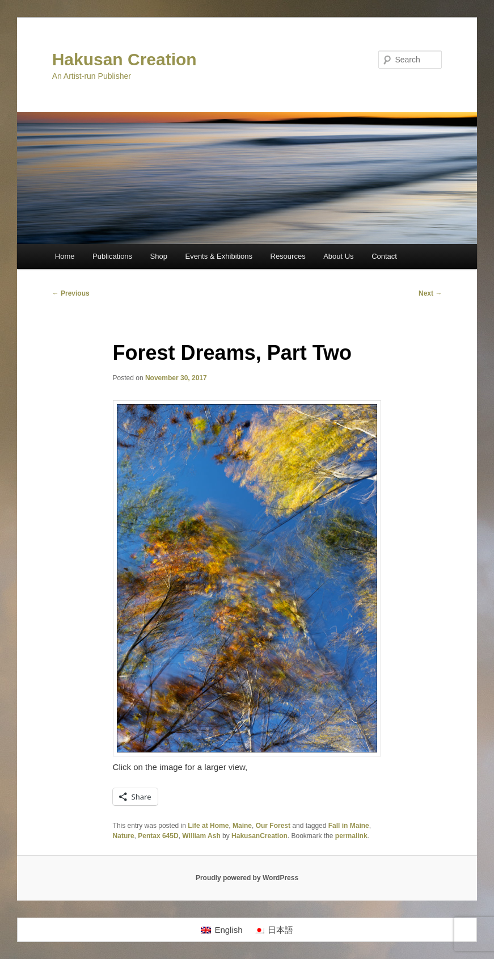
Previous (71, 293)
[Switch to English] (221, 930)
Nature (123, 836)
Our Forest (273, 826)
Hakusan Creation (124, 59)
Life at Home (208, 826)
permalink (351, 836)
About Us (338, 256)
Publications (112, 256)
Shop (158, 256)
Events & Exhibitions (218, 256)
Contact (384, 256)
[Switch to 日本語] (273, 930)
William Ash (201, 836)
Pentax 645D (158, 836)
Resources (288, 256)
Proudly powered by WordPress (247, 878)
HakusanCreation (259, 836)
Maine (242, 826)
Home (65, 256)
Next (430, 293)
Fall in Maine (348, 826)
